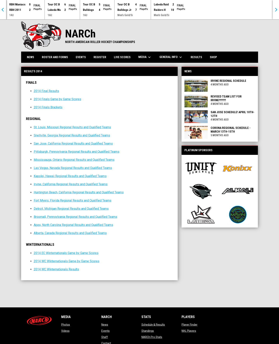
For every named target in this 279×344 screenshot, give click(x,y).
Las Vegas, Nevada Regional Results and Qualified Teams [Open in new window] (73, 168)
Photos (65, 324)
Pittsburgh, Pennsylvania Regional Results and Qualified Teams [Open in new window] (76, 151)
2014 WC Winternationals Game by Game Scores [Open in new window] (66, 261)
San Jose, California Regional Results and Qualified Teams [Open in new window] (73, 143)
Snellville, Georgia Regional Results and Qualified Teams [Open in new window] (72, 135)
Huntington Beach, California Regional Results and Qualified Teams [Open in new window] (79, 192)
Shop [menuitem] (215, 57)
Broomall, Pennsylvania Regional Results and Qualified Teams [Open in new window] (75, 217)
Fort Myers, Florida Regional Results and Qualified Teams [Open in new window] (72, 200)
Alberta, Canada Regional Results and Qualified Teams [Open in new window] (70, 233)
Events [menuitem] (81, 57)
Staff (104, 337)
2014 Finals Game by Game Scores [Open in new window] (57, 99)
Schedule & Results (153, 324)
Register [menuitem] (100, 57)
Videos (65, 330)
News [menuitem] (30, 57)
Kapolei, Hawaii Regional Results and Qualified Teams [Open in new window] (70, 176)
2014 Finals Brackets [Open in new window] (48, 107)
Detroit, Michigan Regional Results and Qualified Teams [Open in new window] (71, 208)
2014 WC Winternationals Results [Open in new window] (56, 269)
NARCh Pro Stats (151, 337)
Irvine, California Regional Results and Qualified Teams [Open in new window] (71, 184)
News (104, 324)
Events (105, 330)
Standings (147, 330)
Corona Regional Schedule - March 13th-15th (231, 129)
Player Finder (189, 324)
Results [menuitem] (196, 57)
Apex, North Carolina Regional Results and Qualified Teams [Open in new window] (73, 225)
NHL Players (189, 330)
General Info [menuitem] (171, 57)
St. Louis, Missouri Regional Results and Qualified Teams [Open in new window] (72, 127)
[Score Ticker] (139, 9)
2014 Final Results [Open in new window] (46, 91)
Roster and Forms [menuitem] (55, 57)
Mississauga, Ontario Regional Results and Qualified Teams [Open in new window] (74, 160)
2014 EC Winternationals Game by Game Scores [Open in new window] (66, 253)
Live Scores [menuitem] (122, 57)
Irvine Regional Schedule (228, 81)
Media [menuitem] (145, 57)
